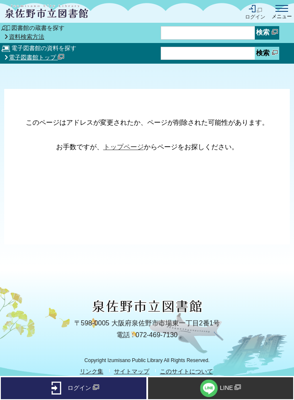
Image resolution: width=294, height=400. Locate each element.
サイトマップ (131, 371)
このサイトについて (186, 371)
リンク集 (91, 371)
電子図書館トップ (36, 57)
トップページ (123, 146)
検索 (267, 32)
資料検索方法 (26, 37)
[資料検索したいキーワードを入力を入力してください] (208, 53)
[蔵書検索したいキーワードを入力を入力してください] (208, 33)
